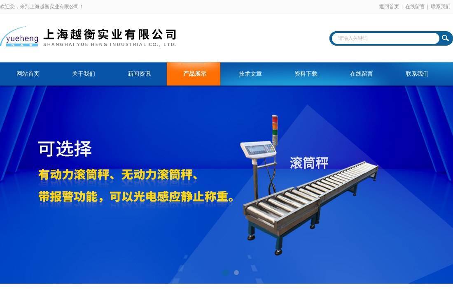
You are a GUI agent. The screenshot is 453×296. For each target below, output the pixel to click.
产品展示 (194, 74)
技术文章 (250, 74)
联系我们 (441, 6)
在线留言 (415, 6)
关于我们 (83, 74)
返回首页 (389, 6)
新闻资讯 (139, 74)
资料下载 (306, 74)
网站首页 (28, 74)
